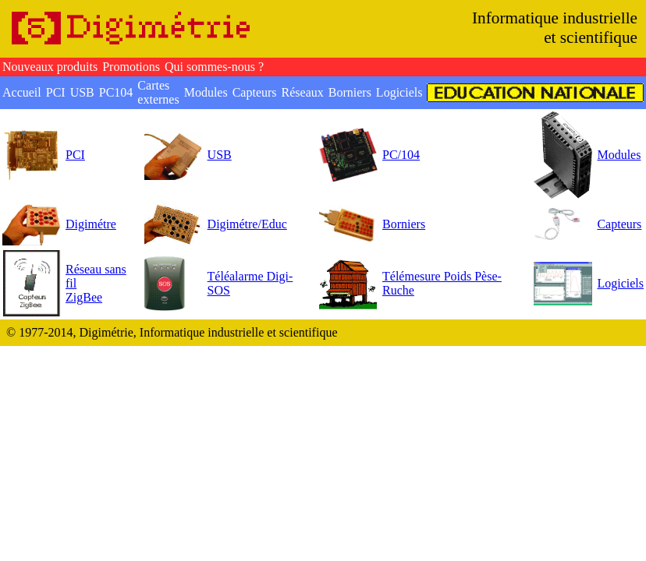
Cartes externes (158, 92)
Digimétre (91, 224)
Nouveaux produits (50, 66)
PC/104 (401, 154)
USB (82, 92)
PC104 (116, 92)
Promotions (131, 66)
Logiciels (399, 92)
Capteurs (254, 92)
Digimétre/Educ (247, 224)
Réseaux (303, 92)
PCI (56, 92)
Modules (206, 92)
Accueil (21, 92)
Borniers (349, 92)
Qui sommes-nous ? (214, 66)
